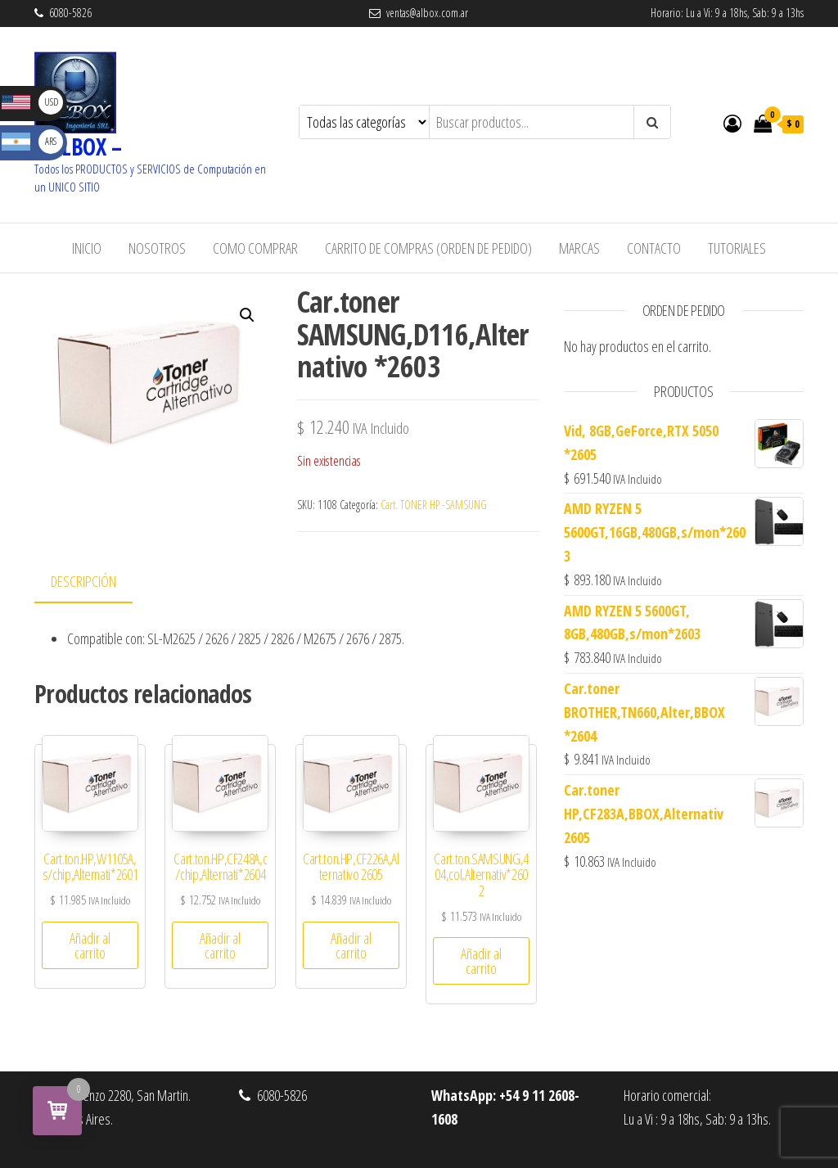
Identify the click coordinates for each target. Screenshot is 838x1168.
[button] (247, 315)
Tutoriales (737, 248)
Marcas (579, 248)
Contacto (654, 248)
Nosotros (157, 248)
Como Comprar (255, 248)
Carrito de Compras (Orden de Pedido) (428, 248)
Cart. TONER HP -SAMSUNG (434, 504)
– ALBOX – (77, 146)
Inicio (86, 248)
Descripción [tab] (83, 581)
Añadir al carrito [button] (90, 945)
